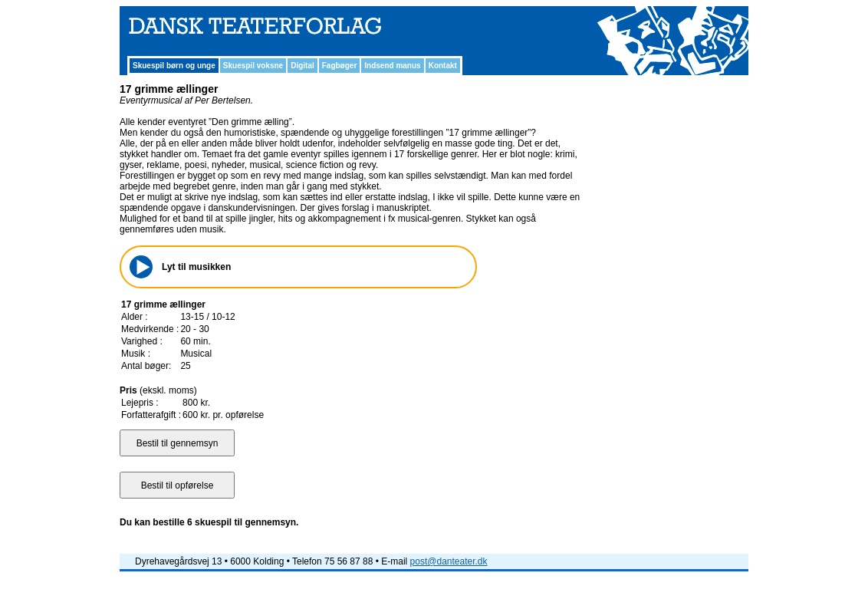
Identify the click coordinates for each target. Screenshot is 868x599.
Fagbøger (339, 65)
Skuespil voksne (253, 65)
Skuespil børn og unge (174, 65)
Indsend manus (392, 65)
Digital (302, 65)
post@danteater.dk (449, 561)
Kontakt (443, 65)
